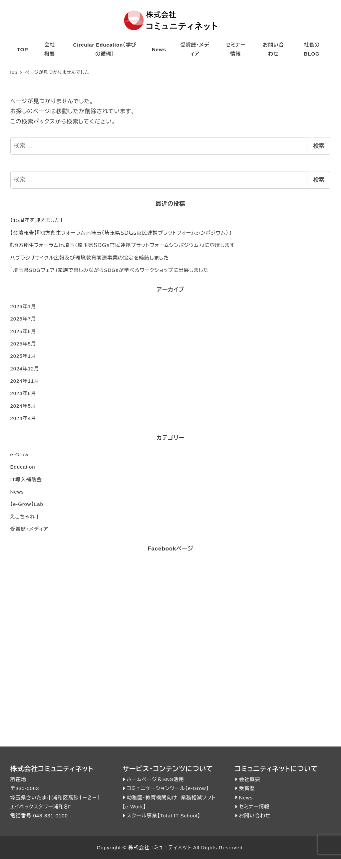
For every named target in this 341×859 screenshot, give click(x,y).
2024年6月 (23, 393)
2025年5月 (23, 343)
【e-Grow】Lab (26, 504)
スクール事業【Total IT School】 (163, 815)
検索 (318, 146)
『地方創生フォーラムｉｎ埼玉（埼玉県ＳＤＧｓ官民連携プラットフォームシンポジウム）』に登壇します (122, 245)
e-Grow (19, 454)
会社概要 (249, 779)
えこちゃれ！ (25, 517)
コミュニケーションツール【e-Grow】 (167, 788)
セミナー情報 (254, 806)
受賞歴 (247, 788)
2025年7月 (23, 319)
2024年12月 (24, 368)
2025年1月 (23, 356)
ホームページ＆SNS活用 (155, 779)
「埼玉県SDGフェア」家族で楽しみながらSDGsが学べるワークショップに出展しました (109, 270)
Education (22, 467)
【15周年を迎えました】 (36, 220)
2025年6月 (23, 331)
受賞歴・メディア (29, 529)
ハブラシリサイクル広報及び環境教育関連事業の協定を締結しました (89, 258)
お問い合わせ (255, 815)
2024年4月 (23, 418)
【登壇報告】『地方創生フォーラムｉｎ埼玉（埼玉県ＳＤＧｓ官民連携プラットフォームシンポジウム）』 (120, 233)
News (17, 492)
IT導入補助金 (26, 479)
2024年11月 (24, 381)
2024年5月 (23, 406)
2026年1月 (23, 306)
